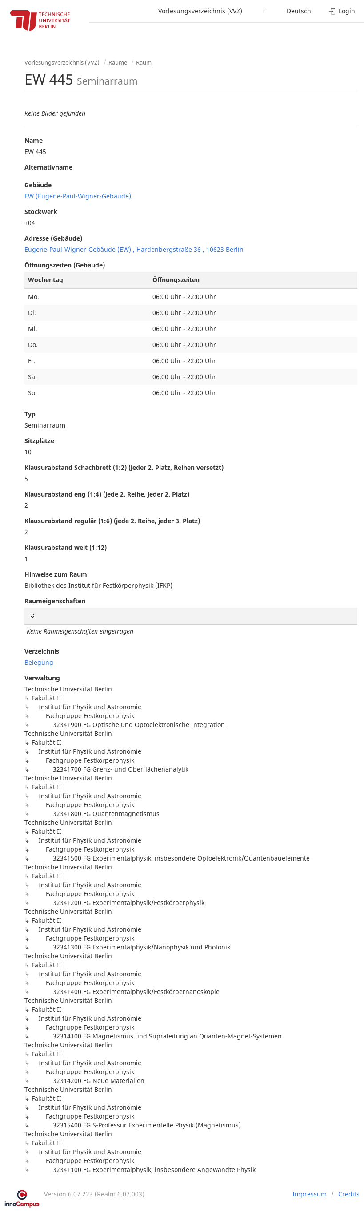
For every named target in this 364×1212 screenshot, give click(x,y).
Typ (30, 414)
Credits (349, 1194)
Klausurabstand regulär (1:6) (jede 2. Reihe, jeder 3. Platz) (112, 521)
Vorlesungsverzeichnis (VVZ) (200, 11)
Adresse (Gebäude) (53, 238)
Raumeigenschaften (54, 601)
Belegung (38, 662)
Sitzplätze (39, 440)
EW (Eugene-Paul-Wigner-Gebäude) (77, 196)
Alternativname (48, 167)
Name (33, 140)
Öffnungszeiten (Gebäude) (64, 265)
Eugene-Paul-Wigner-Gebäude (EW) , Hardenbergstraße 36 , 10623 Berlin (134, 249)
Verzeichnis (41, 651)
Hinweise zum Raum (55, 574)
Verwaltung (42, 678)
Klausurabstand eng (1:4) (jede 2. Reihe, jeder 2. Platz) (106, 494)
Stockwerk (40, 211)
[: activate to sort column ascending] (190, 616)
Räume (117, 62)
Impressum (309, 1194)
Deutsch (299, 11)
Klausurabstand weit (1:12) (65, 547)
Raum (144, 62)
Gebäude (38, 185)
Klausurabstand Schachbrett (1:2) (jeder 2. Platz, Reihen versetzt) (124, 467)
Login (342, 11)
